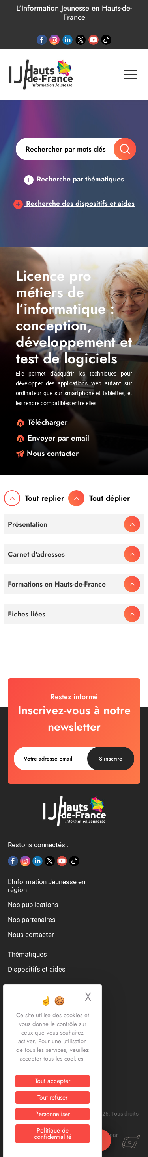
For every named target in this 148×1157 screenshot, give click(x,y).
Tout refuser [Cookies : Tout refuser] (52, 1097)
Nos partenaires (32, 920)
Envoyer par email (52, 438)
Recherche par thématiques (74, 179)
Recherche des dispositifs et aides (74, 203)
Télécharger (41, 422)
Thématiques (27, 954)
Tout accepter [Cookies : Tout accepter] (52, 1080)
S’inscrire (110, 759)
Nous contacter (47, 453)
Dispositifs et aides (37, 969)
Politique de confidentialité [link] (52, 1133)
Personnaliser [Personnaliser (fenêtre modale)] (52, 1113)
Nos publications (33, 905)
